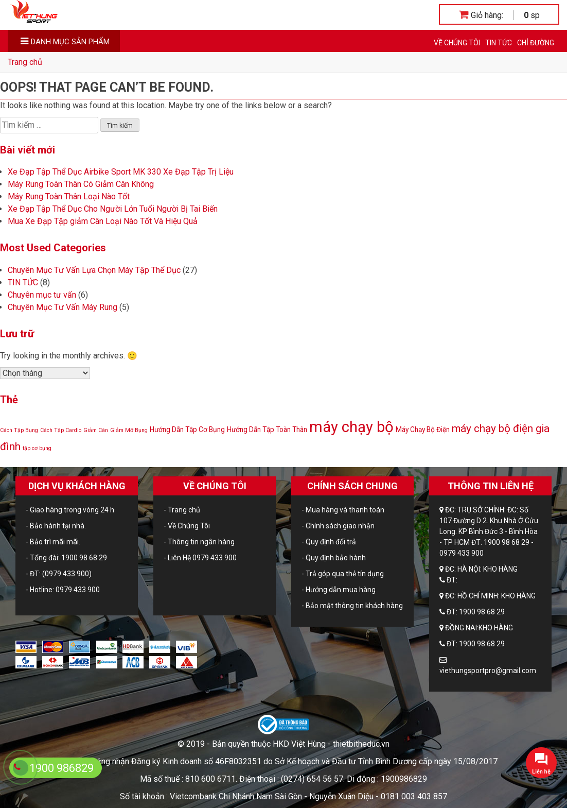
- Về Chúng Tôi (187, 526)
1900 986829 (61, 768)
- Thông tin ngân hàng (199, 542)
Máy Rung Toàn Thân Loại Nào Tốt (69, 196)
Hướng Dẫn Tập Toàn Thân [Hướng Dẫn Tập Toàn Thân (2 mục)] (267, 429)
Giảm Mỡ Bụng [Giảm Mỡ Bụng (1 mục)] (129, 430)
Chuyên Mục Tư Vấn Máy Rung (62, 307)
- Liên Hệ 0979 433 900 (200, 558)
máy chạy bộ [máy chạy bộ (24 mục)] (351, 427)
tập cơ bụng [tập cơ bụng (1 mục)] (37, 448)
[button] (541, 762)
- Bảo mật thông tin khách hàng (352, 605)
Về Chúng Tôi (457, 43)
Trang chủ (25, 62)
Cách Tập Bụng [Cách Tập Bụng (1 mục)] (19, 430)
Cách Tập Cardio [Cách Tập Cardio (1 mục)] (60, 430)
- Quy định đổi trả (329, 542)
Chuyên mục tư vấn (42, 295)
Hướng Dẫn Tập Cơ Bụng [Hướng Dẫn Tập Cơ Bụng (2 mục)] (187, 429)
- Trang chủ (182, 510)
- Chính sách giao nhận (338, 526)
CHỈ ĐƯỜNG (535, 43)
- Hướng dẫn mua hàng (339, 590)
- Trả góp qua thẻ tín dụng (343, 574)
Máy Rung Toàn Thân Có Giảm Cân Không (81, 184)
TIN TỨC (498, 43)
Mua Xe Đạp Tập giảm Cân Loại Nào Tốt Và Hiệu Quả (103, 221)
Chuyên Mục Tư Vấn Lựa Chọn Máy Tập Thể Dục (94, 270)
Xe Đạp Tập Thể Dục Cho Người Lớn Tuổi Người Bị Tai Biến (113, 209)
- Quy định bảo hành (334, 558)
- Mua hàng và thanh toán (343, 510)
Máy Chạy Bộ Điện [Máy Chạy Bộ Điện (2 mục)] (423, 429)
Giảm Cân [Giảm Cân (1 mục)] (95, 430)
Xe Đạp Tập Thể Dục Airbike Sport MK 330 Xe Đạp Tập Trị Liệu (121, 172)
